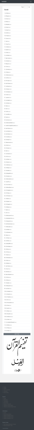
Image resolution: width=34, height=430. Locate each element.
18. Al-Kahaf (6, 61)
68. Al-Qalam (7, 201)
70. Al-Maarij (7, 207)
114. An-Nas (6, 330)
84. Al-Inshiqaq (7, 246)
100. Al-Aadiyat (7, 291)
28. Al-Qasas (7, 89)
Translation (6, 401)
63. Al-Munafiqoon (8, 187)
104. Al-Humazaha (8, 302)
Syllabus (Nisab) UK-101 (8, 415)
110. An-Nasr (7, 319)
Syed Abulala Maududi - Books (10, 424)
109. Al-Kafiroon (7, 316)
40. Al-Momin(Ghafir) (8, 122)
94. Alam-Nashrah (8, 274)
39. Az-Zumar (7, 120)
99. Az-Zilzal (6, 288)
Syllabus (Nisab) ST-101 (8, 418)
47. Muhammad (7, 142)
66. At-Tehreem (7, 195)
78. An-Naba (7, 229)
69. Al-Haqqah (7, 204)
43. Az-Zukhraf (7, 131)
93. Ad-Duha (6, 271)
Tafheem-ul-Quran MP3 (8, 405)
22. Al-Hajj (6, 72)
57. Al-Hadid (6, 170)
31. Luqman (6, 97)
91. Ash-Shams (7, 266)
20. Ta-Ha (6, 66)
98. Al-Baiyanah (7, 285)
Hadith (5, 388)
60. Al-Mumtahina (8, 179)
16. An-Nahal (7, 55)
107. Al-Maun (7, 311)
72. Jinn (6, 212)
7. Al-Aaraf (6, 30)
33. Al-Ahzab (7, 103)
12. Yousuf (6, 44)
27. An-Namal (7, 86)
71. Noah (6, 209)
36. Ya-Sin (6, 111)
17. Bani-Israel (7, 58)
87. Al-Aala (6, 254)
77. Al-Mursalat (7, 226)
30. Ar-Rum (6, 94)
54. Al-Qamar (7, 162)
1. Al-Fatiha (6, 13)
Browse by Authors (7, 414)
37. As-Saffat (7, 114)
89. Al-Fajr (6, 260)
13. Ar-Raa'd (6, 46)
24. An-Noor (6, 77)
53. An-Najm (7, 159)
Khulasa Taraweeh (7, 404)
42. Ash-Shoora (7, 128)
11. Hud (6, 41)
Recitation (6, 399)
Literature (5, 391)
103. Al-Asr (6, 299)
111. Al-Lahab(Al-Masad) (9, 322)
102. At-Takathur (7, 297)
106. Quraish (7, 308)
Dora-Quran (6, 402)
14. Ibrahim (6, 49)
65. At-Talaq (6, 193)
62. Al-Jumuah (7, 184)
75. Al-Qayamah (7, 221)
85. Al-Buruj (6, 249)
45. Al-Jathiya (7, 136)
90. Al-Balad (6, 263)
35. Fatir (6, 108)
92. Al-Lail (6, 268)
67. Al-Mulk (6, 198)
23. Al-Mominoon (7, 75)
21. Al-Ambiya (7, 69)
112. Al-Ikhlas (7, 325)
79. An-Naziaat (7, 232)
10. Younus (6, 38)
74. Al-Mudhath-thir (8, 218)
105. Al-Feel (6, 305)
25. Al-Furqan (7, 80)
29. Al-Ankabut (7, 91)
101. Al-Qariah (7, 294)
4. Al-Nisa (6, 21)
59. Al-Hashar (7, 176)
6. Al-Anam (6, 27)
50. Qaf (5, 150)
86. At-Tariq (6, 252)
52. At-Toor (6, 156)
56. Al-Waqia (7, 167)
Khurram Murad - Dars (8, 425)
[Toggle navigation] (30, 1)
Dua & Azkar (6, 392)
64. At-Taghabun (7, 190)
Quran (5, 387)
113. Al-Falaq (7, 327)
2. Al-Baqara (6, 16)
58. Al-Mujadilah (7, 173)
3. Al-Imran (6, 18)
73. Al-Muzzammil (8, 215)
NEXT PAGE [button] (17, 334)
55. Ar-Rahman (7, 164)
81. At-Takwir (7, 238)
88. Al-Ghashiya (7, 257)
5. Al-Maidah (7, 24)
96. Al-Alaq (6, 280)
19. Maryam (6, 63)
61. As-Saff (6, 181)
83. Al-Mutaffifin (7, 243)
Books (5, 412)
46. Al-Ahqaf (7, 139)
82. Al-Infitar (6, 240)
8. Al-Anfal (6, 32)
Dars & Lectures (7, 389)
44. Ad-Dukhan (7, 134)
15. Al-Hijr (6, 52)
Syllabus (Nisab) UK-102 (8, 416)
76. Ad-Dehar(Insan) (8, 223)
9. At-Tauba (6, 35)
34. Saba (6, 105)
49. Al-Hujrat (7, 148)
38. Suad (6, 117)
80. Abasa (6, 235)
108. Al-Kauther (7, 313)
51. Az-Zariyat (7, 153)
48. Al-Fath (6, 145)
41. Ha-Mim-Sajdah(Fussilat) (10, 125)
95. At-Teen (6, 277)
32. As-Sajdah (7, 100)
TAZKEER (4, 1)
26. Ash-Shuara (7, 83)
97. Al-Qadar (7, 282)
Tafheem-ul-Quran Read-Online (10, 406)
